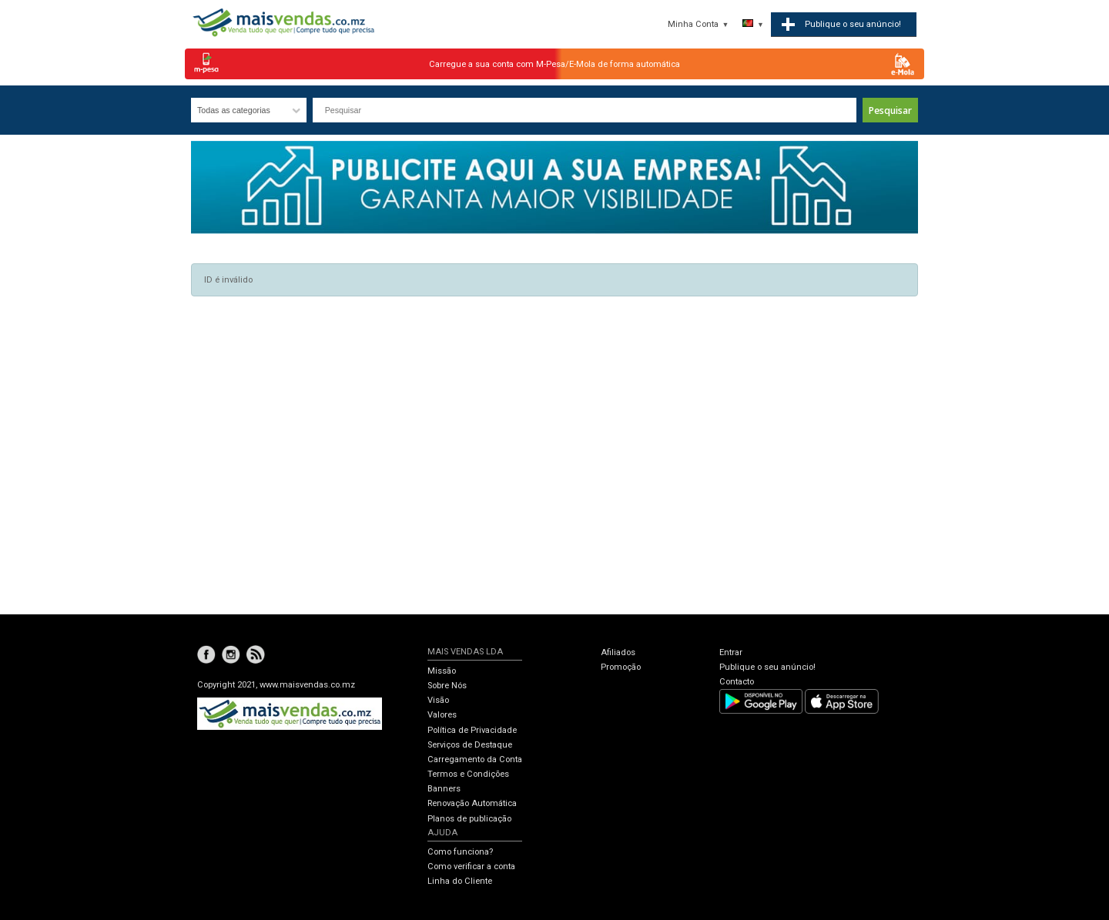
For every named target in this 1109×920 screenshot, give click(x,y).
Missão (441, 671)
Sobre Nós (447, 686)
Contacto (736, 682)
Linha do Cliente (459, 881)
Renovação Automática (472, 803)
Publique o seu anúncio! (767, 667)
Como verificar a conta (471, 866)
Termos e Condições (468, 774)
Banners (444, 789)
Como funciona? (460, 852)
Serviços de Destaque (469, 745)
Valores (442, 715)
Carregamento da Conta (474, 759)
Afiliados (618, 652)
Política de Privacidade (472, 730)
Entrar (730, 652)
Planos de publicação (469, 819)
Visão (438, 700)
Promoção (621, 667)
